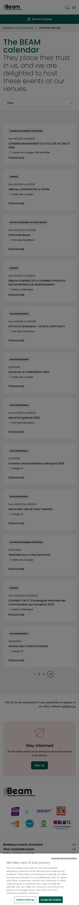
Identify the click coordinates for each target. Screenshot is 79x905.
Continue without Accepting (64, 860)
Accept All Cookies (51, 901)
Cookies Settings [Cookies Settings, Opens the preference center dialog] (25, 901)
